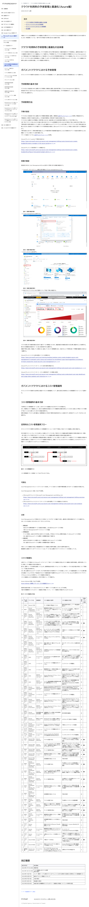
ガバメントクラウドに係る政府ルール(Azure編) (11, 76)
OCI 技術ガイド (6, 125)
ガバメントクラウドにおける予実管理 (34, 24)
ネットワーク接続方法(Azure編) (9, 69)
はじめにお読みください (8, 12)
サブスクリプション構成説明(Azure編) (10, 49)
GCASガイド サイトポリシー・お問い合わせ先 (44, 899)
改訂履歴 (28, 28)
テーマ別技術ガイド (8, 45)
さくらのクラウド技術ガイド (8, 128)
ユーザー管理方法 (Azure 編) (11, 52)
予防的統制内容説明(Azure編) (9, 83)
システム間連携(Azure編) (10, 72)
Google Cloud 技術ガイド (9, 33)
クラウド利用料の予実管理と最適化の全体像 (36, 22)
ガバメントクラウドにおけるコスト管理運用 (36, 26)
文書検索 (4, 9)
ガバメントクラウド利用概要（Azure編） (10, 41)
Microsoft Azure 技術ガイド (9, 36)
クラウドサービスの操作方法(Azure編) (10, 56)
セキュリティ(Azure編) (10, 79)
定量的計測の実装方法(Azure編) (9, 92)
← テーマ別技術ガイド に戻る (28, 891)
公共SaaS (5, 18)
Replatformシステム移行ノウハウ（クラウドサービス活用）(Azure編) (11, 104)
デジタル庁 (24, 899)
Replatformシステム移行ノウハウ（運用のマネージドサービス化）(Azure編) (11, 120)
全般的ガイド (5, 15)
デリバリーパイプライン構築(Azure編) (10, 96)
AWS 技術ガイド (6, 30)
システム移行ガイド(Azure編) (11, 99)
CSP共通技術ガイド (7, 27)
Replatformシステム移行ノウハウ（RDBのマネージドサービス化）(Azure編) (11, 109)
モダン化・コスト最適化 (7, 24)
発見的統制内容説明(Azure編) (9, 88)
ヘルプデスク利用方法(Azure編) (9, 61)
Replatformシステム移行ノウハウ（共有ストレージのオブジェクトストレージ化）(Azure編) (11, 115)
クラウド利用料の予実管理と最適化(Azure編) (11, 65)
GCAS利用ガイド (6, 21)
